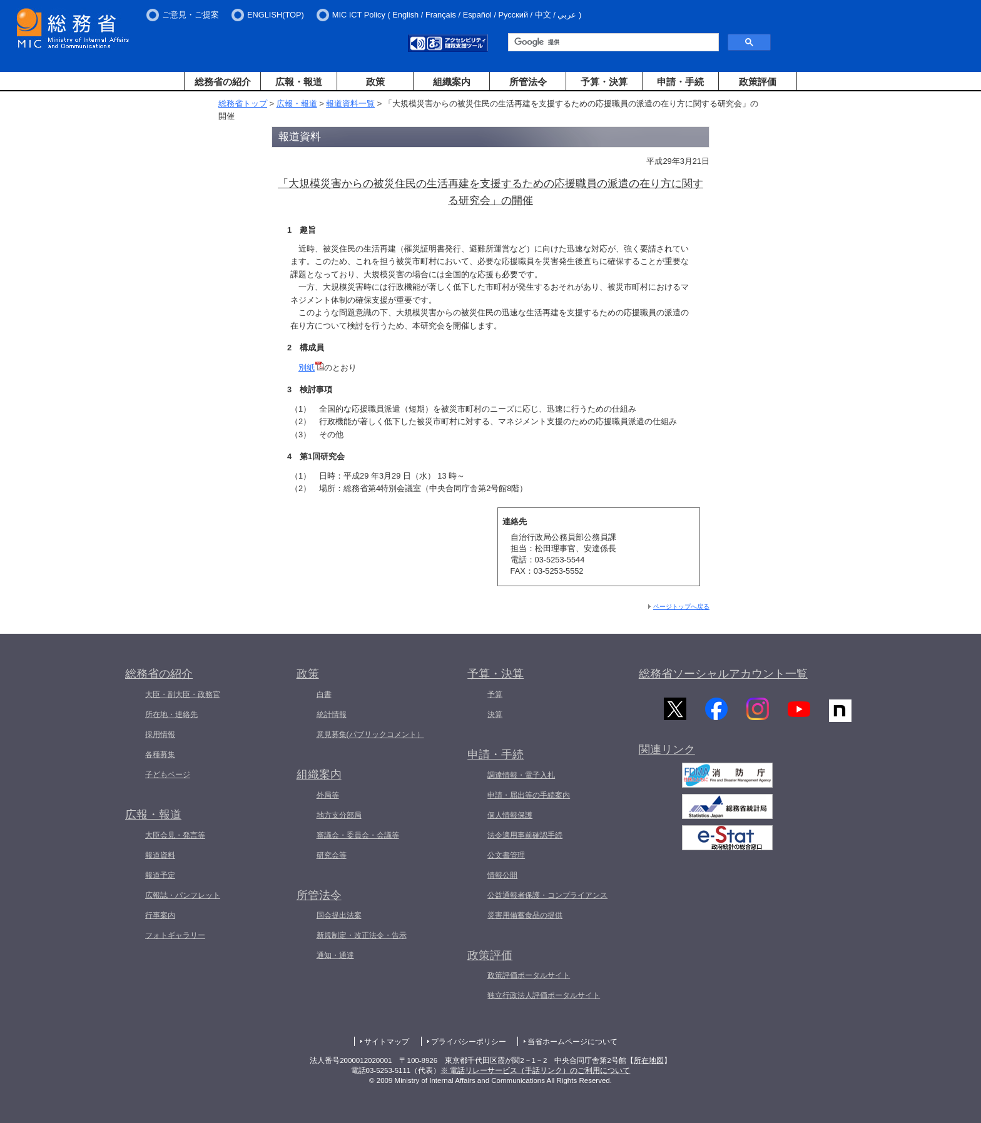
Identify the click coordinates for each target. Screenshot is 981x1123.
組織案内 (451, 81)
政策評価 (757, 81)
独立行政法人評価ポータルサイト (543, 995)
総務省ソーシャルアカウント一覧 (723, 674)
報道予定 (160, 875)
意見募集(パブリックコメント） (370, 734)
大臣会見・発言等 (175, 835)
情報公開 (502, 875)
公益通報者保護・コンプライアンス (547, 895)
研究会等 (332, 855)
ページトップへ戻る (681, 606)
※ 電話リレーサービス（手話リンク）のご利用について (535, 1070)
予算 (494, 694)
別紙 (311, 367)
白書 (324, 694)
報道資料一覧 (350, 103)
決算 (494, 714)
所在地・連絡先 (171, 714)
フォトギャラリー (175, 935)
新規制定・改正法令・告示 (362, 935)
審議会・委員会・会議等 (358, 835)
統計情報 (332, 714)
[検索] (612, 42)
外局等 (328, 795)
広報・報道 (298, 81)
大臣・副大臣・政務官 (182, 694)
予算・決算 (604, 81)
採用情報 (160, 734)
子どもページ (167, 774)
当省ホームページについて (572, 1041)
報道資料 (160, 855)
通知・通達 (335, 955)
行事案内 (160, 915)
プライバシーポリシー (468, 1041)
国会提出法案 (339, 915)
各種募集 (160, 754)
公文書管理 (506, 855)
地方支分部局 (339, 815)
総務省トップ (242, 103)
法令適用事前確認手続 (524, 835)
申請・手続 (680, 81)
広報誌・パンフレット (182, 895)
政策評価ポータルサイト (528, 975)
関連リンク (667, 753)
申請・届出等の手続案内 (528, 795)
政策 (375, 81)
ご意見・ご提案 (190, 14)
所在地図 (649, 1060)
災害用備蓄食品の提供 (524, 915)
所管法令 (528, 81)
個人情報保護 (509, 815)
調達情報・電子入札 (521, 775)
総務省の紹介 (223, 81)
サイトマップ (386, 1041)
